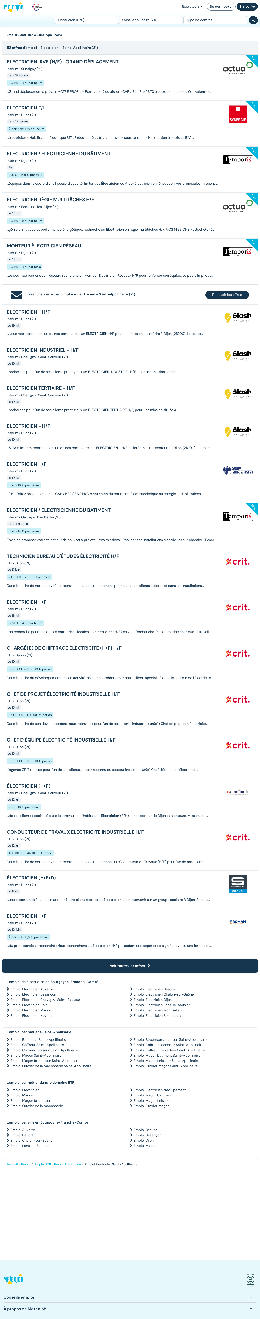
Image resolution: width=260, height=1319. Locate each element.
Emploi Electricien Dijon (153, 999)
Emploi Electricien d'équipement (160, 1090)
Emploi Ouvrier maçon (151, 1106)
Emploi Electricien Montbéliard (158, 1010)
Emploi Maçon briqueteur (30, 1100)
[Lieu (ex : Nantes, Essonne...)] (150, 20)
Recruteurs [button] (192, 6)
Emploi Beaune (146, 1130)
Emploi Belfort (21, 1135)
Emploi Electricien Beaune (155, 989)
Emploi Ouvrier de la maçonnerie (36, 1106)
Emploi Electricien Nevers (31, 1015)
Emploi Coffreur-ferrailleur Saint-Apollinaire (169, 1050)
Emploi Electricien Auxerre (31, 989)
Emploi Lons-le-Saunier (29, 1145)
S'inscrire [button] (247, 6)
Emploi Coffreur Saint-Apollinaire (37, 1045)
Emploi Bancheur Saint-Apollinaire (38, 1039)
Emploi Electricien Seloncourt (157, 1015)
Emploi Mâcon (145, 1145)
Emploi (26, 1164)
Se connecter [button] (221, 6)
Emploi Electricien (24, 1090)
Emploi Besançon (147, 1135)
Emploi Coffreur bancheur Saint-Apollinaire (168, 1045)
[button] (13, 1280)
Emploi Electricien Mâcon (30, 1010)
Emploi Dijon (144, 1140)
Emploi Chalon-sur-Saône (31, 1140)
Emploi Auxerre (22, 1130)
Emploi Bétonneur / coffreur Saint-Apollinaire (170, 1039)
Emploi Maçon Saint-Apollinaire (35, 1055)
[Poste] (86, 20)
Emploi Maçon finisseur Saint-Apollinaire (166, 1060)
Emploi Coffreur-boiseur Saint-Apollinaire (44, 1050)
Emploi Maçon (21, 1095)
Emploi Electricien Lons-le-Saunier (162, 1005)
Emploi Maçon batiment (153, 1095)
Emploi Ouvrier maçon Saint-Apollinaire (166, 1066)
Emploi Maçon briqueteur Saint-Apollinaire (44, 1060)
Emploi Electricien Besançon (33, 994)
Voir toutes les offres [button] (130, 965)
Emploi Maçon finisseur (152, 1100)
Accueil (12, 1164)
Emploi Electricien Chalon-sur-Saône (164, 994)
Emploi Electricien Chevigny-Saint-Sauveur (45, 999)
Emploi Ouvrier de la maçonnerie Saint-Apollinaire (50, 1066)
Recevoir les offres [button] (227, 294)
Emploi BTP (43, 1164)
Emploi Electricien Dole (29, 1005)
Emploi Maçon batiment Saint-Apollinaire (167, 1055)
